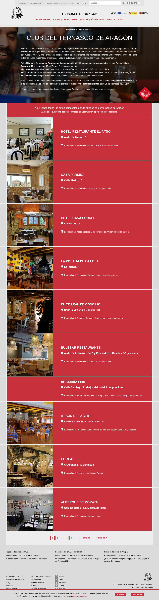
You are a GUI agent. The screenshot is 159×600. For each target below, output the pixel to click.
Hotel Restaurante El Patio (86, 131)
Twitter (59, 585)
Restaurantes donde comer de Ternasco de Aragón (124, 555)
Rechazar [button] (137, 594)
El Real (67, 459)
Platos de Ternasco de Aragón (116, 551)
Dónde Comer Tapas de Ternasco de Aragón (23, 555)
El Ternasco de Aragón (46, 20)
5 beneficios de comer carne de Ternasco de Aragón (26, 558)
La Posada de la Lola (80, 261)
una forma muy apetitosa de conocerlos (98, 112)
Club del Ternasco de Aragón (31, 3)
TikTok (59, 579)
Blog (122, 20)
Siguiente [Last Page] (104, 538)
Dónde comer (98, 20)
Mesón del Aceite (76, 416)
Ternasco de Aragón (79, 13)
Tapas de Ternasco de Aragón (18, 551)
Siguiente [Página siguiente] (86, 538)
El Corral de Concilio (80, 304)
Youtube (60, 588)
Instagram (60, 576)
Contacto (81, 3)
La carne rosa (69, 20)
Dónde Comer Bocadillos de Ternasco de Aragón (74, 555)
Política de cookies (38, 588)
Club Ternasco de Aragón (41, 576)
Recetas (84, 20)
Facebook (60, 582)
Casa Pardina (73, 175)
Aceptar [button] (120, 594)
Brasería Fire (73, 382)
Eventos (112, 20)
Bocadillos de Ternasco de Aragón (68, 551)
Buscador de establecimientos (60, 3)
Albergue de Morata (79, 502)
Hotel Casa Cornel (78, 218)
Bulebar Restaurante (80, 347)
